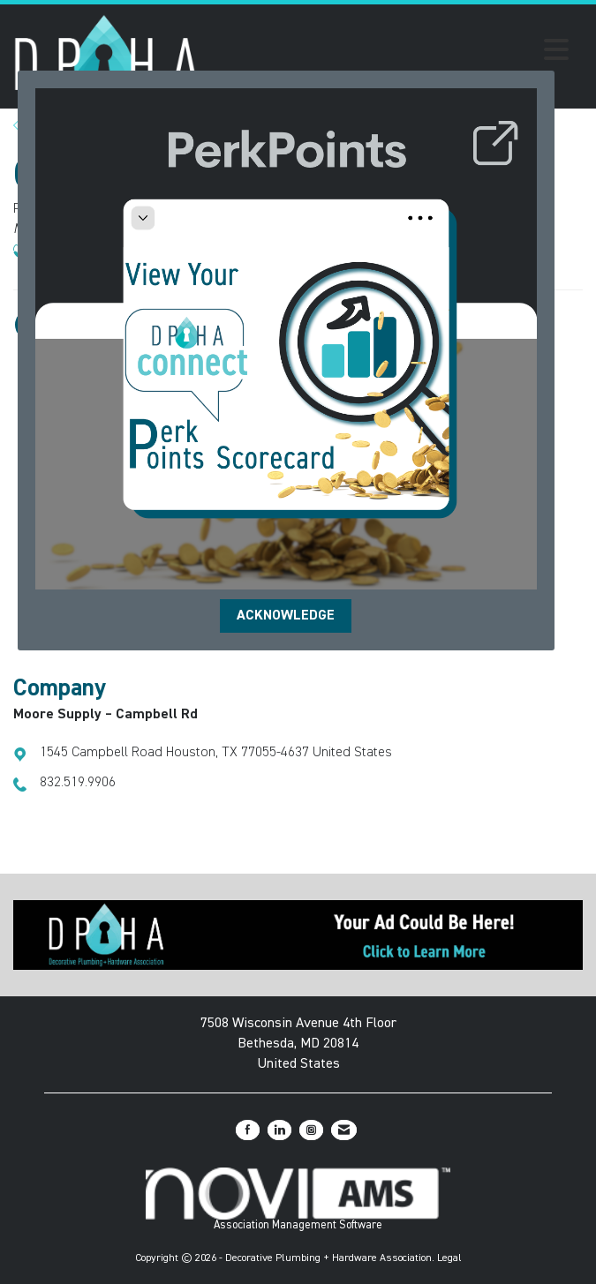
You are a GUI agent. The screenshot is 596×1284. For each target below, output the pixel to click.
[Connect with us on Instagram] (311, 1130)
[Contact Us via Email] (344, 1130)
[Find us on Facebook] (248, 1130)
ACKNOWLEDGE (286, 616)
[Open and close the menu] (389, 53)
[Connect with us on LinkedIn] (279, 1130)
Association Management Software (298, 1199)
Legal (449, 1258)
